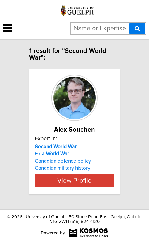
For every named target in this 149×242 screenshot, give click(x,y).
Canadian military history (62, 168)
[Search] (137, 28)
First (52, 154)
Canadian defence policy (63, 161)
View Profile (74, 180)
